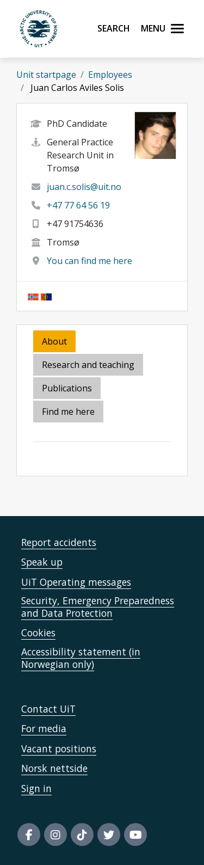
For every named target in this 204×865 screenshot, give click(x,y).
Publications (67, 388)
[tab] (67, 389)
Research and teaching (88, 365)
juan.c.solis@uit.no (84, 187)
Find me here (68, 412)
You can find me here (89, 261)
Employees (110, 75)
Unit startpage (46, 75)
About (54, 341)
